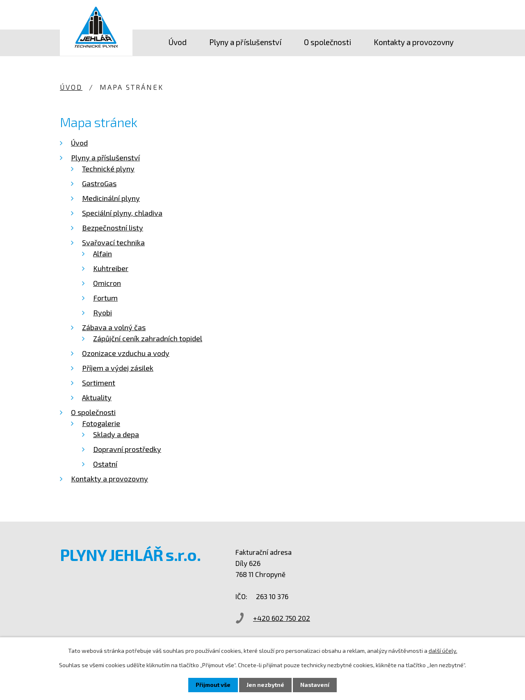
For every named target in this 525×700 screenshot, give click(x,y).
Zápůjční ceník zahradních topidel (147, 338)
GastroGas (99, 183)
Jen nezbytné (265, 685)
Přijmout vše (213, 685)
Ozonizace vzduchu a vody (125, 353)
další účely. (443, 650)
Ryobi (102, 312)
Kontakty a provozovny (414, 42)
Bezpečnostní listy (112, 227)
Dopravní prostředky (127, 449)
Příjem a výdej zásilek (117, 367)
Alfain (102, 253)
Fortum (105, 297)
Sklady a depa (116, 434)
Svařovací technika (113, 242)
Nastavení (314, 685)
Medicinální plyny (111, 198)
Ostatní (105, 463)
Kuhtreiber (110, 268)
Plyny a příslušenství (245, 42)
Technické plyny (108, 168)
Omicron (107, 282)
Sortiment (98, 382)
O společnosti (327, 42)
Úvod (177, 42)
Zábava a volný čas (114, 327)
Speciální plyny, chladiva (122, 212)
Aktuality (97, 397)
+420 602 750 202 (284, 618)
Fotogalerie (101, 423)
